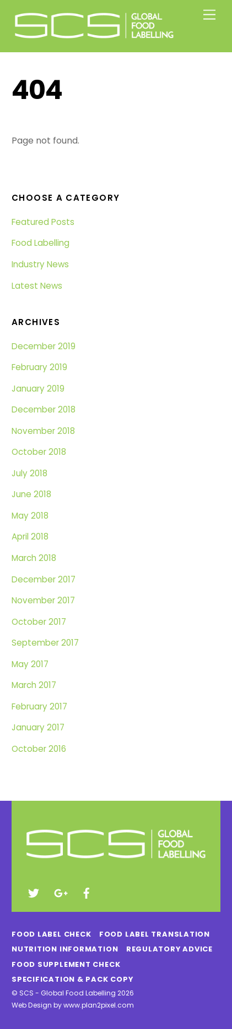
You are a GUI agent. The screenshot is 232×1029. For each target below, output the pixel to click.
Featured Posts (43, 222)
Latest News (37, 285)
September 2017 (45, 642)
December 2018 (43, 409)
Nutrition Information (65, 949)
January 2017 (38, 727)
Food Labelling (40, 243)
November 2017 (43, 600)
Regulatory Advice (169, 949)
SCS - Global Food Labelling (67, 993)
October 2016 (39, 749)
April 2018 (30, 536)
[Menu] (209, 15)
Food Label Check (51, 934)
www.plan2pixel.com (98, 1005)
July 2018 (29, 473)
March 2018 (34, 558)
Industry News (40, 264)
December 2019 (43, 346)
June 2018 (31, 494)
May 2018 (30, 515)
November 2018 (43, 431)
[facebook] (86, 892)
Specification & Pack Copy (72, 979)
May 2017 (30, 664)
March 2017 (34, 685)
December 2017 (43, 579)
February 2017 (39, 706)
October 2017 (39, 622)
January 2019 (38, 388)
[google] (60, 892)
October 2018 (39, 452)
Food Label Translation (154, 934)
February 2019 (39, 367)
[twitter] (34, 892)
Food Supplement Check (66, 964)
